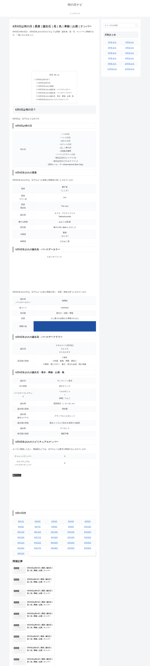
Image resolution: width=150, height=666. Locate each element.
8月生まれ (17, 475)
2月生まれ (129, 42)
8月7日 (38, 527)
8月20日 (87, 538)
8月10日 (87, 527)
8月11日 (21, 532)
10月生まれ (129, 64)
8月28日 (54, 548)
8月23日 (54, 543)
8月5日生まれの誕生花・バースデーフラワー (55, 93)
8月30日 (87, 548)
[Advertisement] (54, 54)
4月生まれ (129, 48)
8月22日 (37, 543)
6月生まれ (129, 53)
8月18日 (54, 538)
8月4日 (71, 522)
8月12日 (37, 532)
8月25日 (87, 543)
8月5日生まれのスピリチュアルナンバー (53, 100)
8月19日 (71, 538)
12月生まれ (129, 69)
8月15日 (87, 532)
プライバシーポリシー (131, 659)
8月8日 (54, 527)
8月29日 (71, 548)
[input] (120, 25)
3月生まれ (112, 48)
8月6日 (21, 527)
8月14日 (71, 532)
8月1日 (21, 522)
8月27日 (37, 548)
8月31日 (21, 554)
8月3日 (54, 522)
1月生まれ (112, 42)
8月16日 (21, 538)
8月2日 (38, 522)
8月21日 (21, 543)
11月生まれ (112, 69)
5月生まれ (112, 53)
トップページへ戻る (115, 659)
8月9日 (71, 527)
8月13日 (54, 532)
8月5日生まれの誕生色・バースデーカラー (54, 89)
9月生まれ (112, 64)
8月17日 (37, 538)
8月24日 (71, 543)
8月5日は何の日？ (43, 79)
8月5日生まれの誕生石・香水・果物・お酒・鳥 (56, 96)
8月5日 (88, 522)
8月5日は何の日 (44, 83)
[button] (136, 25)
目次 (51, 75)
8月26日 (21, 548)
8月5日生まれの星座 (46, 86)
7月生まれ (112, 58)
